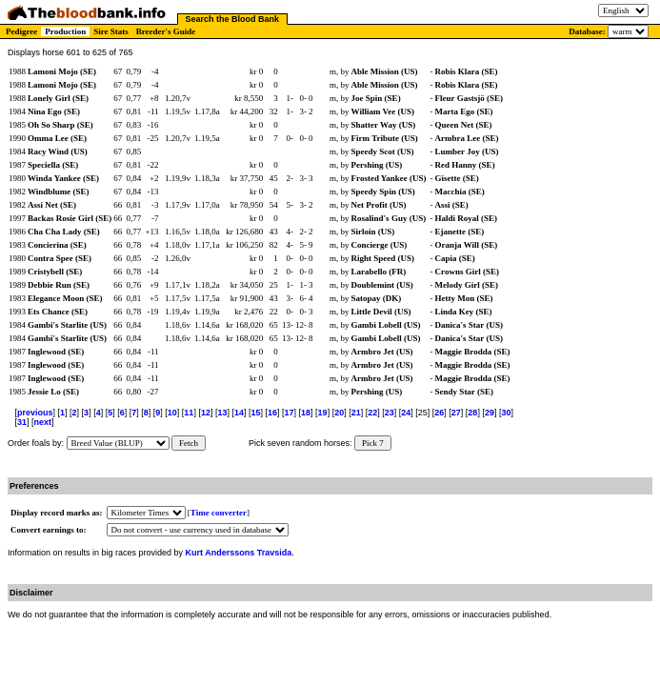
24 (405, 412)
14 (239, 412)
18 (305, 412)
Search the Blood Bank (233, 19)
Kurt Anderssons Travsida (239, 552)
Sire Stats (111, 31)
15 (255, 412)
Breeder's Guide (166, 31)
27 (456, 412)
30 (505, 412)
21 (356, 412)
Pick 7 (373, 443)
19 (323, 412)
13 (222, 412)
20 (339, 412)
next (43, 422)
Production (65, 31)
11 (188, 412)
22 (372, 412)
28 (472, 412)
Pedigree (21, 31)
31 (22, 422)
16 (272, 412)
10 (172, 412)
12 (205, 412)
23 (389, 412)
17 (289, 412)
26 (439, 412)
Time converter (218, 512)
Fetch (188, 443)
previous (35, 412)
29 (489, 412)
